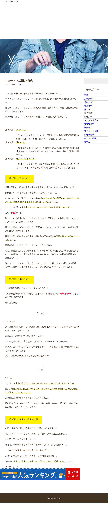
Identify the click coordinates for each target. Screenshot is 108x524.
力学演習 (88, 99)
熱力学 (87, 109)
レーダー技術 (90, 138)
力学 (19, 84)
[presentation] (40, 313)
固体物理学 (89, 135)
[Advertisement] (49, 21)
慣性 (13, 213)
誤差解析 (88, 127)
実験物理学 (89, 124)
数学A (87, 142)
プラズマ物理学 (91, 120)
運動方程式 (65, 294)
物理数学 (88, 106)
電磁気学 (88, 102)
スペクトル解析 (91, 131)
